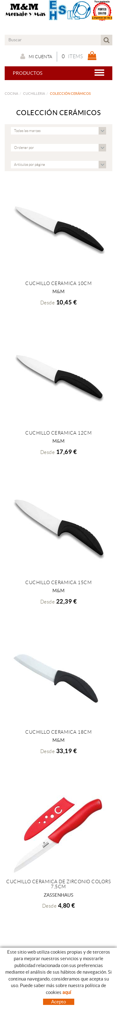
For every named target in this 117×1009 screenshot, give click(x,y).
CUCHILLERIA (34, 93)
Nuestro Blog (20, 1004)
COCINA (11, 93)
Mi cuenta (36, 56)
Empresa (14, 998)
